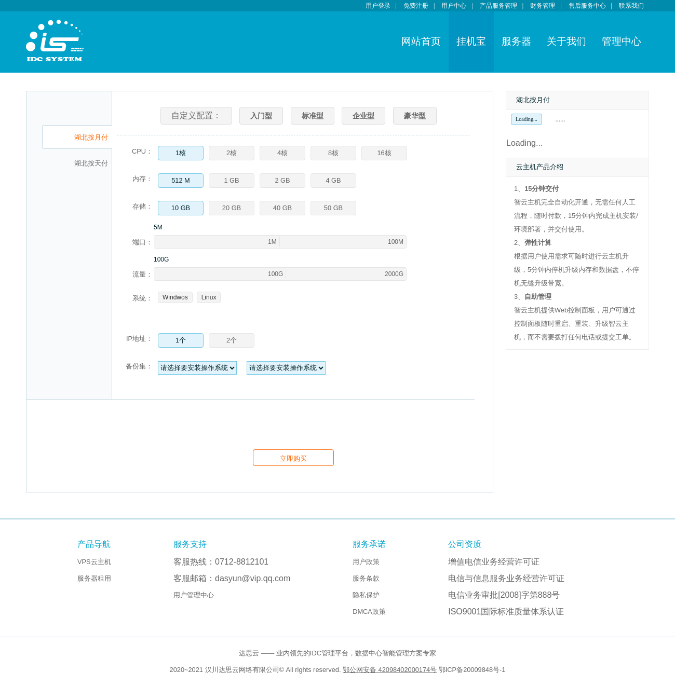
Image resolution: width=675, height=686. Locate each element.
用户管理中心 (193, 595)
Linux (209, 297)
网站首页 (421, 41)
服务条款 (366, 578)
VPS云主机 (94, 562)
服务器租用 (94, 578)
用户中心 (453, 5)
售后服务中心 (587, 5)
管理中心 (621, 41)
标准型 (312, 116)
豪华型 (415, 116)
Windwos (175, 297)
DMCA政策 (369, 611)
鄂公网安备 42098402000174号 (390, 670)
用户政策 (366, 562)
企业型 (363, 116)
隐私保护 (366, 595)
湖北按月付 (91, 137)
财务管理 (542, 5)
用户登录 (378, 5)
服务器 (516, 41)
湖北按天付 (91, 163)
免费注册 (415, 5)
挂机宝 (471, 41)
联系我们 (631, 5)
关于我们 (566, 41)
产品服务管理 (498, 5)
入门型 (261, 116)
